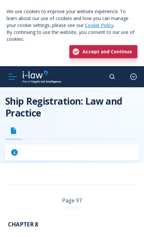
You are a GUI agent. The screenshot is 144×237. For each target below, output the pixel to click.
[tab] (13, 130)
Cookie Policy (99, 25)
